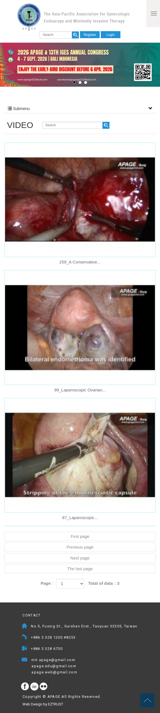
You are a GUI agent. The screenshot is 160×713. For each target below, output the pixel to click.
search (75, 34)
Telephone (24, 637)
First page (80, 536)
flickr (44, 686)
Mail (80, 660)
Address (24, 626)
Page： (48, 583)
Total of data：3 (103, 583)
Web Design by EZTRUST (42, 704)
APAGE (73, 17)
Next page (80, 558)
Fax (24, 649)
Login (110, 35)
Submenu (80, 108)
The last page (80, 568)
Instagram (34, 686)
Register (90, 35)
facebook (25, 686)
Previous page (80, 547)
